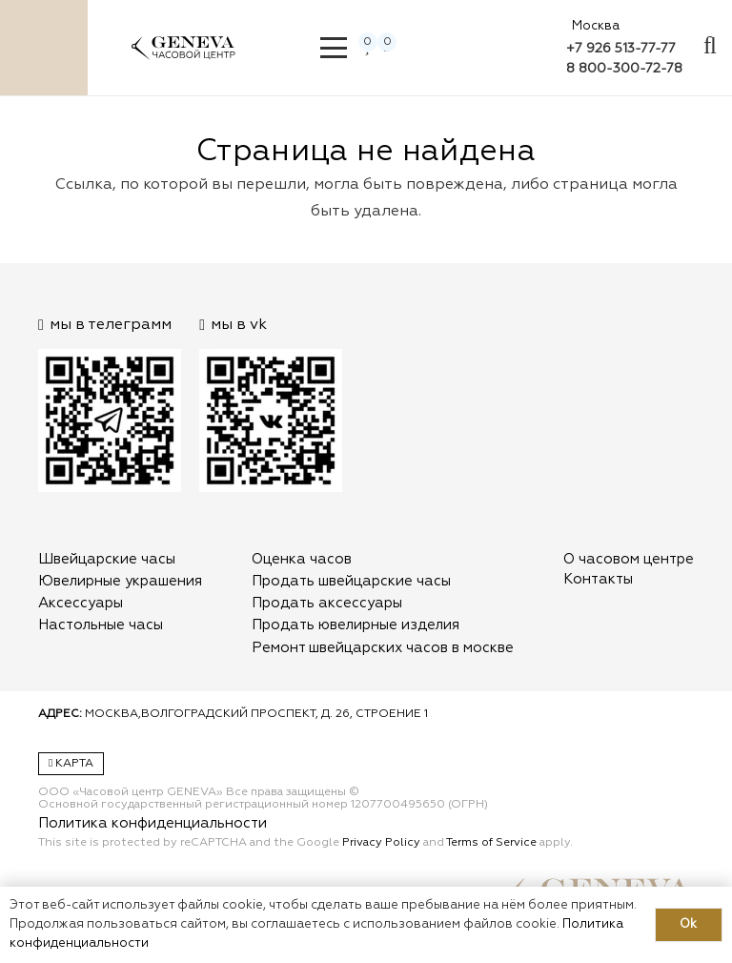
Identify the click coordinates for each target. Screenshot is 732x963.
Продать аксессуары (327, 603)
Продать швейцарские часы (351, 581)
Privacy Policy (381, 843)
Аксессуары (80, 603)
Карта (71, 763)
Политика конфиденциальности (152, 823)
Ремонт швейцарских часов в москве (383, 648)
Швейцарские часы (106, 559)
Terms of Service (491, 843)
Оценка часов (302, 559)
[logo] (183, 57)
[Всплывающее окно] (710, 48)
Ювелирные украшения (120, 581)
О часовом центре (628, 559)
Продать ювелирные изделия (355, 625)
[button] (334, 47)
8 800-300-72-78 (624, 68)
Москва (596, 26)
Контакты (598, 579)
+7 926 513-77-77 (621, 48)
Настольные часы (100, 625)
